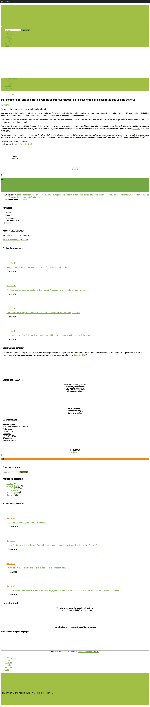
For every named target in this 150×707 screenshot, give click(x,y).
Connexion (8, 223)
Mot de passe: (10, 218)
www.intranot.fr (75, 452)
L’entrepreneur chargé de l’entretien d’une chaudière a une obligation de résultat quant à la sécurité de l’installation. (49, 335)
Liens (7, 46)
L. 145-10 (136, 128)
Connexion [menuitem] (7, 1)
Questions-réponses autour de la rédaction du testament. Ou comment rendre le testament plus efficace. (46, 290)
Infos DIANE (9, 94)
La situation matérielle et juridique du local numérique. (27, 522)
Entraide (8, 41)
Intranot (6, 105)
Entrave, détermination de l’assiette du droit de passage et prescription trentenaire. (38, 568)
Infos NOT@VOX (13, 493)
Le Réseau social (11, 34)
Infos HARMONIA (13, 490)
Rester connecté (13, 220)
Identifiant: (8, 216)
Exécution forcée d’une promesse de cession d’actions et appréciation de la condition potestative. (43, 312)
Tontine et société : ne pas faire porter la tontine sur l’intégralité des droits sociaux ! (38, 267)
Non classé (11, 495)
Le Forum (8, 39)
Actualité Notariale (13, 486)
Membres (8, 43)
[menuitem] (1, 1)
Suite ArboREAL (80, 355)
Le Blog (7, 36)
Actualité (10, 483)
